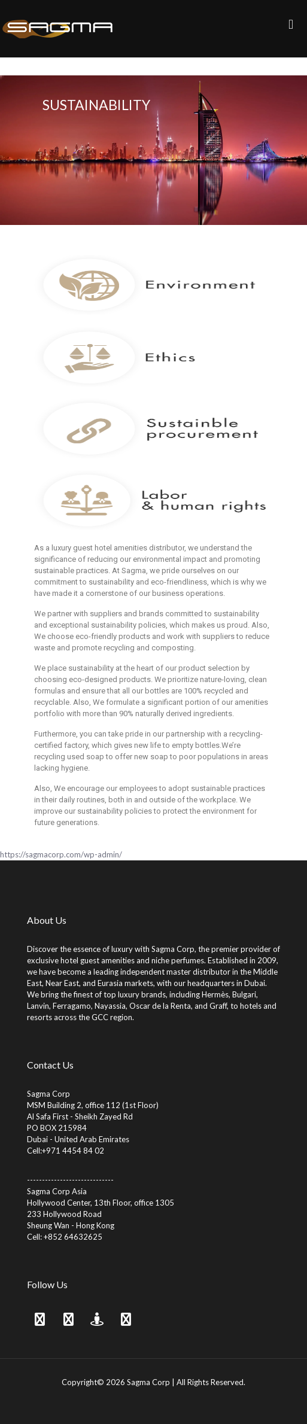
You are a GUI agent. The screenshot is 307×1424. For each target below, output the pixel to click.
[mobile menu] (291, 24)
